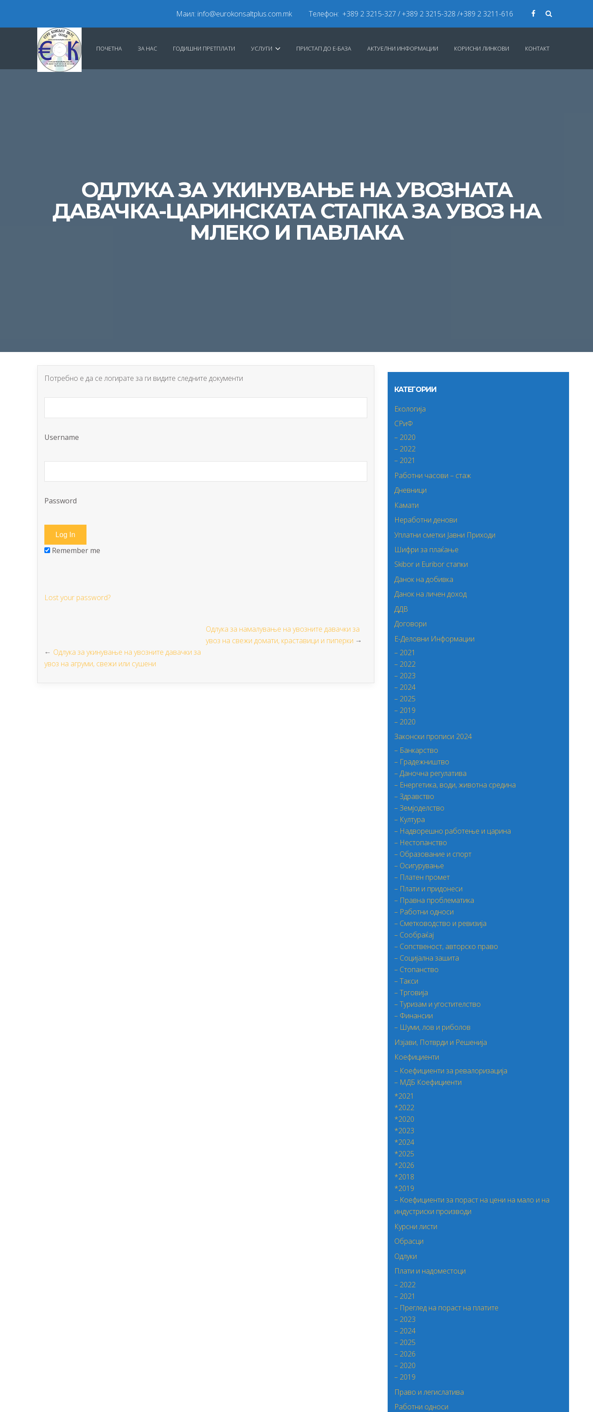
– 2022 (405, 449)
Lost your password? (77, 597)
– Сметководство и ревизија (440, 923)
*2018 (404, 1177)
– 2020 (405, 437)
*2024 (404, 1142)
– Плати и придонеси (428, 889)
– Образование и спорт (432, 854)
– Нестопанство (420, 842)
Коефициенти (416, 1057)
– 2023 (405, 675)
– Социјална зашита (426, 958)
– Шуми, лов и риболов (432, 1027)
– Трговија (411, 992)
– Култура (409, 819)
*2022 (404, 1107)
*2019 (404, 1188)
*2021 (404, 1096)
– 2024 (405, 687)
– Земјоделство (419, 808)
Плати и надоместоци (430, 1271)
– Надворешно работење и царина (452, 831)
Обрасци (409, 1241)
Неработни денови (425, 520)
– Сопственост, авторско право (446, 946)
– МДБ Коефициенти (428, 1082)
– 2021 (405, 460)
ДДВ (401, 609)
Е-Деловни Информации (434, 639)
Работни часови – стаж (432, 475)
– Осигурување (419, 865)
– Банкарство (416, 750)
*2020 (404, 1119)
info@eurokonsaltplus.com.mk (244, 14)
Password (205, 483)
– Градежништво (421, 762)
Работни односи (421, 1407)
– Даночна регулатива (430, 773)
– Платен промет (422, 877)
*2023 (404, 1130)
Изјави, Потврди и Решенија (440, 1042)
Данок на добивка (423, 579)
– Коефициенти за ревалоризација (450, 1071)
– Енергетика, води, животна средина (455, 785)
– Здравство (414, 796)
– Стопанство (416, 969)
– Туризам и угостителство (437, 1004)
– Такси (406, 981)
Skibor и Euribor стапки (431, 564)
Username (205, 419)
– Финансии (413, 1015)
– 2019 (405, 710)
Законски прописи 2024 (433, 736)
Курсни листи (415, 1226)
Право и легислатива (429, 1392)
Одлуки (405, 1256)
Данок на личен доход (430, 594)
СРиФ (403, 423)
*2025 (404, 1154)
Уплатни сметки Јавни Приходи (444, 535)
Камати (406, 505)
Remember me (72, 550)
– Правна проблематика (434, 900)
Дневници (410, 490)
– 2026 (405, 1354)
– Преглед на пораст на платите (446, 1308)
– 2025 (405, 699)
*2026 (404, 1165)
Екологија (410, 409)
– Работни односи (424, 912)
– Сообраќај (414, 935)
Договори (410, 624)
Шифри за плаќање (426, 549)
